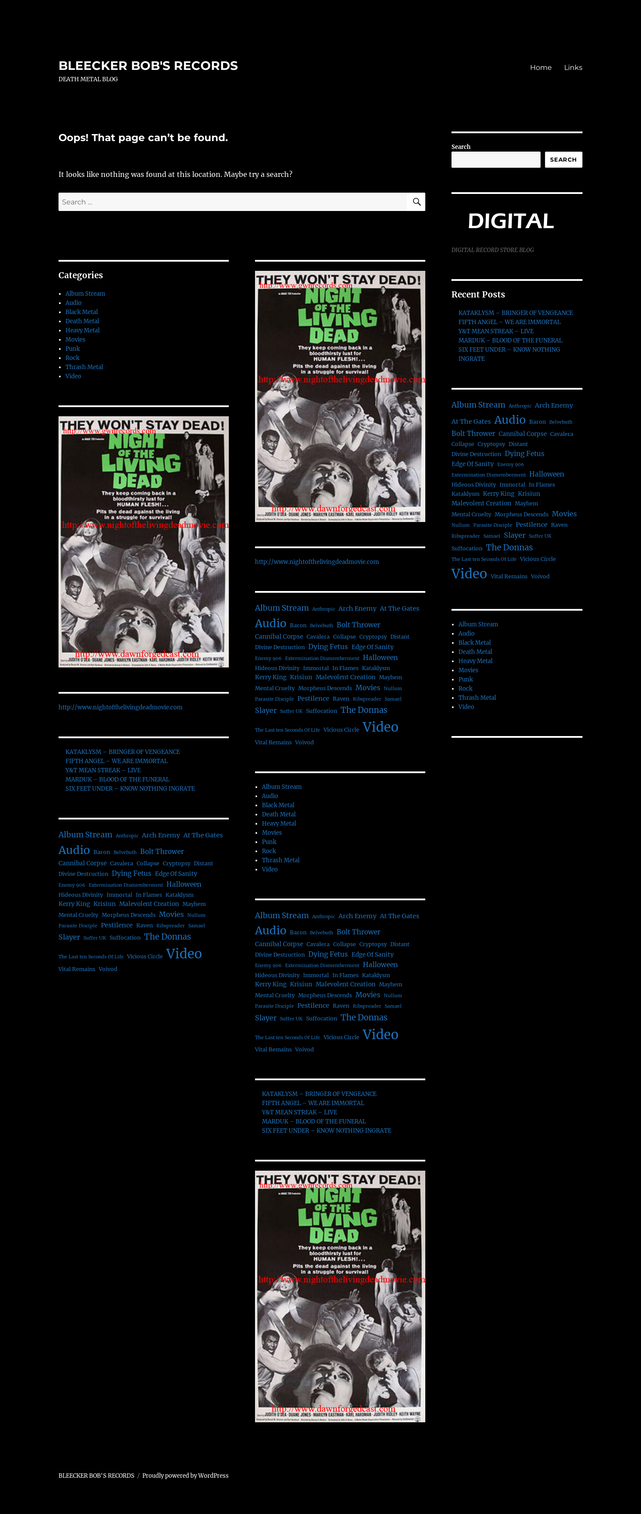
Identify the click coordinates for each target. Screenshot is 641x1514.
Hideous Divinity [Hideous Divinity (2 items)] (81, 895)
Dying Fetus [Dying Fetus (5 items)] (132, 873)
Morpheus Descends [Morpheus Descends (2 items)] (128, 915)
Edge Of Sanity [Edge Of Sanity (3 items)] (176, 874)
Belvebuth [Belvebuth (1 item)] (125, 852)
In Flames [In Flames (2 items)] (149, 895)
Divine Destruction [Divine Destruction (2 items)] (83, 874)
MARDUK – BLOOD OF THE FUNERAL (117, 779)
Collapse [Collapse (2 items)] (148, 863)
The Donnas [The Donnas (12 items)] (167, 937)
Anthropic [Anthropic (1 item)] (127, 836)
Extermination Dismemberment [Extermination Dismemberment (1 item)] (126, 885)
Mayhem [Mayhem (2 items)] (194, 904)
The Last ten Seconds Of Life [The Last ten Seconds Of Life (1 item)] (91, 957)
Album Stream (85, 293)
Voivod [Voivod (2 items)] (108, 969)
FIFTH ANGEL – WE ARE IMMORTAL (116, 761)
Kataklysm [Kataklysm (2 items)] (179, 895)
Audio (73, 303)
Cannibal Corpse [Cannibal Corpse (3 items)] (83, 863)
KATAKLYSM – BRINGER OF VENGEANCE (122, 752)
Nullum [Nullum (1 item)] (196, 915)
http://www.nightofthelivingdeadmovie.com (121, 707)
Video (73, 376)
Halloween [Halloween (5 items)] (183, 884)
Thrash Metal (84, 367)
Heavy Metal (82, 330)
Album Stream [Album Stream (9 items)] (85, 835)
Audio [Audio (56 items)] (74, 850)
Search (461, 147)
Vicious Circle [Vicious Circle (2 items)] (145, 956)
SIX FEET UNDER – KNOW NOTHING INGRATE (130, 788)
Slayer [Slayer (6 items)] (69, 937)
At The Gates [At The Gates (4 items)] (203, 835)
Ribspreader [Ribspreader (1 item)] (170, 926)
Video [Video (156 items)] (184, 954)
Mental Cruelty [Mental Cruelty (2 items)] (78, 915)
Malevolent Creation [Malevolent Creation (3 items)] (149, 904)
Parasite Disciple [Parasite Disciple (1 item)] (78, 926)
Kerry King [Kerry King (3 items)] (74, 904)
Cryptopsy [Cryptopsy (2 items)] (176, 863)
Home (541, 67)
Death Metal (82, 321)
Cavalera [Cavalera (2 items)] (121, 863)
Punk (72, 349)
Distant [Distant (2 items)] (203, 863)
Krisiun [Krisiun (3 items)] (104, 904)
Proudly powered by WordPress (185, 1475)
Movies (75, 339)
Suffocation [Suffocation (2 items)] (125, 937)
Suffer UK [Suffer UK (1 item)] (94, 938)
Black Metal (81, 312)
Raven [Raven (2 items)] (144, 925)
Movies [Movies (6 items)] (171, 914)
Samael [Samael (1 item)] (196, 926)
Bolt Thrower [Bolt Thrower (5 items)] (162, 851)
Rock (72, 358)
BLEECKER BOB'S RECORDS (148, 65)
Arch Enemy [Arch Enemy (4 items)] (161, 835)
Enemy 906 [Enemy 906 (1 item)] (72, 885)
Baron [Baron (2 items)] (101, 852)
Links (573, 67)
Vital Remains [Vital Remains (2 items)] (77, 969)
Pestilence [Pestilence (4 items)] (117, 925)
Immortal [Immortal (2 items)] (119, 895)
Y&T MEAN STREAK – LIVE (103, 770)
